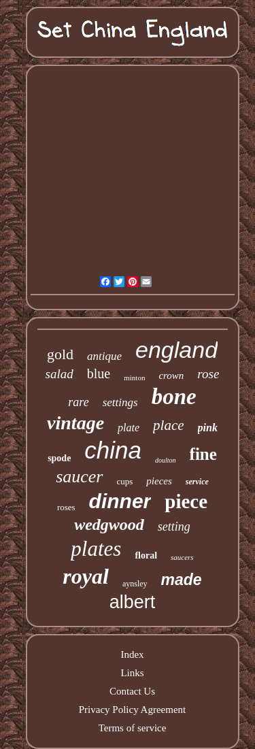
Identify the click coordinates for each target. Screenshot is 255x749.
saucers (182, 557)
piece (186, 501)
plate (128, 427)
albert (132, 602)
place (168, 425)
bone (174, 396)
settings (120, 402)
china (112, 450)
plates (96, 549)
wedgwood (109, 524)
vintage (75, 422)
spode (59, 458)
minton (134, 377)
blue (98, 373)
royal (86, 576)
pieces (158, 481)
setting (174, 526)
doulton (165, 460)
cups (125, 481)
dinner (120, 501)
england (176, 350)
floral (146, 555)
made (181, 579)
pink (208, 427)
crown (171, 375)
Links (131, 672)
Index (131, 654)
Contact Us (132, 691)
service (197, 481)
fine (203, 454)
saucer (79, 476)
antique (104, 356)
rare (78, 402)
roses (66, 507)
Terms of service (133, 727)
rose (208, 374)
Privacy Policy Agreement (132, 709)
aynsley (135, 583)
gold (60, 354)
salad (59, 374)
